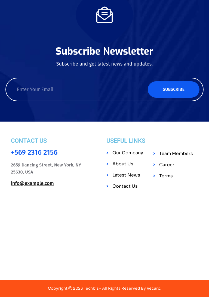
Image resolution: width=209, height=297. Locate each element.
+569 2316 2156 (34, 152)
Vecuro (153, 288)
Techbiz (91, 288)
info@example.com (32, 183)
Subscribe (174, 89)
